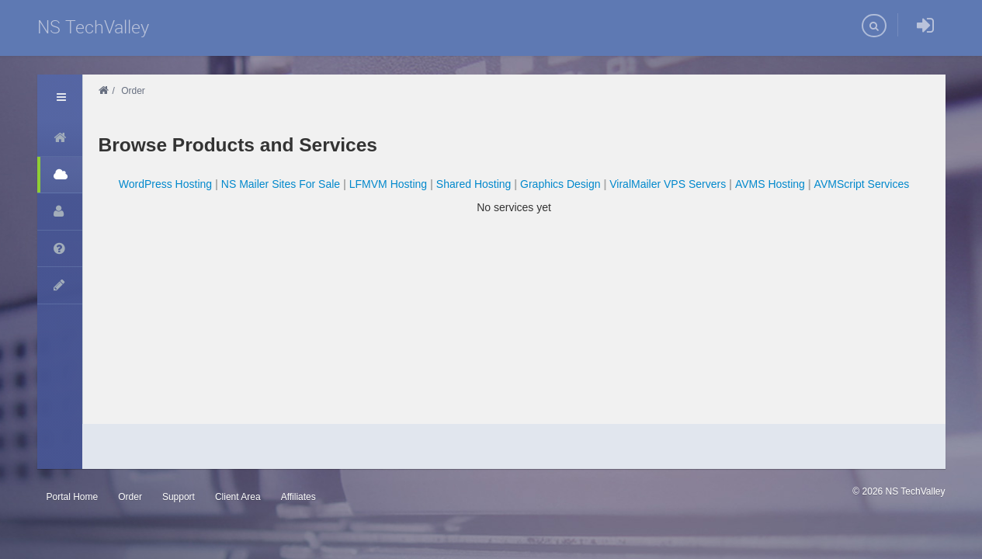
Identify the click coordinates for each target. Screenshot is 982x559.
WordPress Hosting (165, 184)
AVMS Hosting (770, 184)
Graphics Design (560, 184)
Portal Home (73, 496)
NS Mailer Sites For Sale (280, 184)
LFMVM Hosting (388, 184)
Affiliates (298, 496)
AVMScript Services (862, 184)
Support (178, 496)
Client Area (238, 496)
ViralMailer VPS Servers (667, 184)
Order (130, 496)
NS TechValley (93, 27)
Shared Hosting (474, 184)
